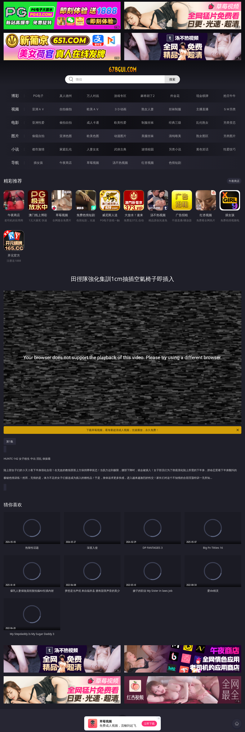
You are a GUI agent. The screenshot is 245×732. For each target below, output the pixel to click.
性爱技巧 (229, 149)
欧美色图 (93, 136)
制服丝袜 (147, 122)
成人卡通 (93, 122)
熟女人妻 (147, 109)
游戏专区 (120, 96)
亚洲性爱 (38, 122)
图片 (15, 135)
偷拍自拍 (66, 122)
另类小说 (175, 149)
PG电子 (38, 96)
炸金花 (175, 96)
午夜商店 (66, 163)
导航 (15, 162)
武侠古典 (120, 149)
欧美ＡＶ (93, 109)
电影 (15, 122)
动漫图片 (120, 136)
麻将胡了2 (147, 96)
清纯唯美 (175, 136)
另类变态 (229, 122)
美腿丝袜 (147, 136)
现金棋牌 (202, 96)
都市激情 (38, 149)
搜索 (172, 79)
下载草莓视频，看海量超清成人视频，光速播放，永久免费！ (162, 430)
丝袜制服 (175, 109)
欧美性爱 (120, 122)
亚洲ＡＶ (38, 109)
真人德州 (66, 96)
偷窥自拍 (38, 136)
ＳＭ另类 (229, 109)
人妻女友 (93, 149)
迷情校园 (147, 149)
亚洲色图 (66, 136)
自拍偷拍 (66, 109)
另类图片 (229, 136)
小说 (15, 149)
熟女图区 (202, 136)
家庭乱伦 (66, 149)
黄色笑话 (202, 149)
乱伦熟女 (202, 122)
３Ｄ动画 (120, 109)
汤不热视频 (120, 163)
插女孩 (38, 163)
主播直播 (202, 109)
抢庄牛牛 (229, 96)
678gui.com (122, 69)
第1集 (9, 441)
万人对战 (93, 96)
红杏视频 (147, 163)
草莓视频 (93, 163)
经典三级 (175, 122)
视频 (15, 109)
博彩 (15, 95)
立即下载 (149, 723)
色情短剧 (175, 163)
